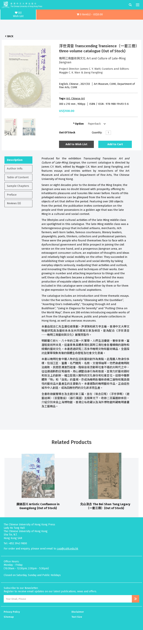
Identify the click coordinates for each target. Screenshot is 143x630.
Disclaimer (78, 611)
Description (15, 160)
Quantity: (97, 132)
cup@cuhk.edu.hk (67, 548)
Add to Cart (115, 144)
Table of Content (18, 177)
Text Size (77, 616)
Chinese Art (78, 98)
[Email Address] (68, 599)
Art (68, 98)
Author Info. (15, 168)
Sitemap (9, 616)
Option (79, 123)
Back (10, 36)
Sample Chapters (18, 186)
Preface (12, 194)
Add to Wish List (76, 144)
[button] (90, 14)
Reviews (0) (14, 203)
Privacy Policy (12, 611)
